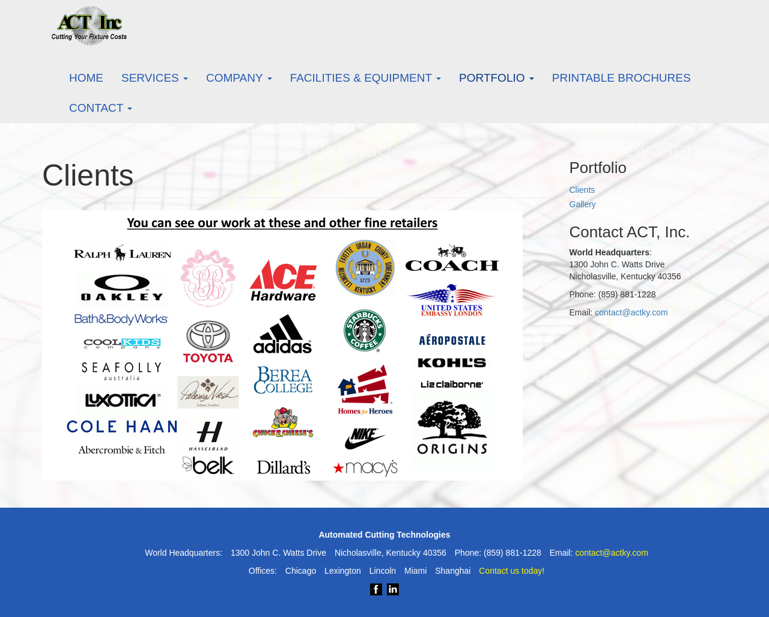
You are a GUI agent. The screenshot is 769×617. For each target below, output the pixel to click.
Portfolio (496, 77)
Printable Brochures (621, 77)
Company (239, 77)
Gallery (583, 204)
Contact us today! (511, 571)
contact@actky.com (631, 312)
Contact (100, 108)
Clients (582, 190)
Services (154, 77)
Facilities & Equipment (365, 77)
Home (86, 77)
